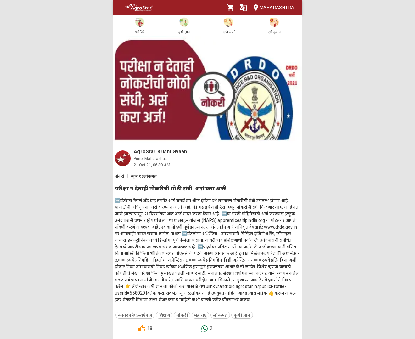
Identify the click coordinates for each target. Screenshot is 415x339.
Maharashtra (272, 8)
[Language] (243, 7)
